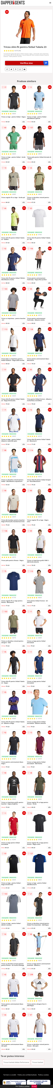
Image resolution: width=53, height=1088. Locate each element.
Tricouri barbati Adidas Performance (16, 1062)
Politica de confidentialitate (27, 1075)
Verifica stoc (34, 63)
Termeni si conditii (9, 1075)
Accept (34, 1086)
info (23, 121)
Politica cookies (43, 1075)
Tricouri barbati (37, 1062)
